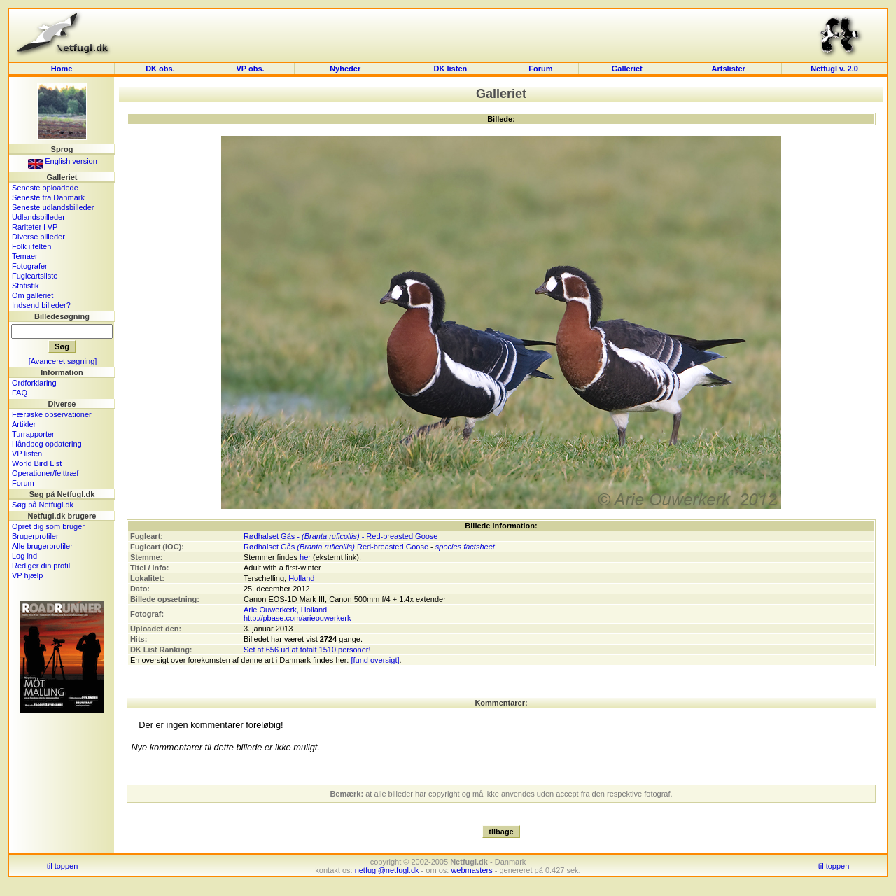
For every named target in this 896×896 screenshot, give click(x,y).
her (305, 557)
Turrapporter (33, 434)
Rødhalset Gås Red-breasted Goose (336, 546)
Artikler (24, 424)
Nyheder (346, 68)
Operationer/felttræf (45, 473)
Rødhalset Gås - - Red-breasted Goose (341, 536)
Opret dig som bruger (48, 526)
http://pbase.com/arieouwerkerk (297, 618)
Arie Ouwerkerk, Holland (285, 610)
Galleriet (627, 68)
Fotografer (30, 266)
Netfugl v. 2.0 (834, 68)
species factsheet (465, 546)
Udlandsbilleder (38, 217)
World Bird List (37, 463)
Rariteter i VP (34, 227)
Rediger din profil (41, 565)
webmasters (471, 870)
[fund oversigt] (375, 660)
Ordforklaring (34, 383)
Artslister (729, 68)
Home (62, 68)
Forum (540, 68)
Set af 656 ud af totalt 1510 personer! (307, 649)
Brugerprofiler (35, 536)
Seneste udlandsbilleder (53, 207)
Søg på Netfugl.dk (43, 504)
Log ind (24, 556)
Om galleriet (32, 295)
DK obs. (160, 68)
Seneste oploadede (45, 187)
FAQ (19, 392)
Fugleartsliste (34, 276)
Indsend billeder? (41, 305)
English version (62, 161)
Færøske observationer (52, 414)
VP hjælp (27, 575)
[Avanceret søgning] (63, 361)
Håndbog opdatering (47, 444)
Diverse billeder (38, 236)
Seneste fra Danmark (48, 197)
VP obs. (250, 68)
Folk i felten (31, 246)
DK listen (451, 68)
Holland (301, 578)
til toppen (62, 866)
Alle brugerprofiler (42, 546)
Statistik (25, 285)
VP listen (27, 453)
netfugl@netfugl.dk (387, 870)
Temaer (25, 256)
